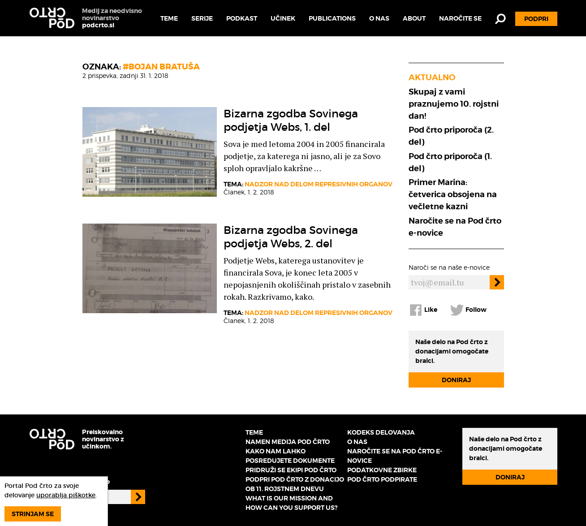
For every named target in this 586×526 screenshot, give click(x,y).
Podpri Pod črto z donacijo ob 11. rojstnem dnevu (295, 484)
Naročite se (460, 18)
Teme (169, 18)
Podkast (241, 18)
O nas (379, 18)
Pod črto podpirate (382, 479)
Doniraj (456, 380)
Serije (202, 18)
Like (423, 310)
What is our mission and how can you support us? (291, 503)
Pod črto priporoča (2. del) (451, 136)
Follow (468, 310)
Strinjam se (33, 514)
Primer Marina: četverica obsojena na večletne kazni (453, 194)
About (414, 18)
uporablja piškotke (65, 495)
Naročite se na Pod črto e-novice (455, 227)
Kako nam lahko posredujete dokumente (290, 456)
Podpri (536, 19)
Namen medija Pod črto (288, 442)
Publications (332, 18)
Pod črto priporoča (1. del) (450, 162)
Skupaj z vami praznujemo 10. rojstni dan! (454, 103)
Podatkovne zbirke (382, 470)
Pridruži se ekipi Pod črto (291, 470)
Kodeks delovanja (381, 432)
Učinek (283, 18)
